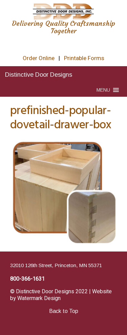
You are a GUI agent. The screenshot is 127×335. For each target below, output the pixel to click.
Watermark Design (39, 298)
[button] (103, 90)
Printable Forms (84, 58)
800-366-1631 (27, 279)
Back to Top (63, 311)
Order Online (39, 58)
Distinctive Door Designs (38, 74)
